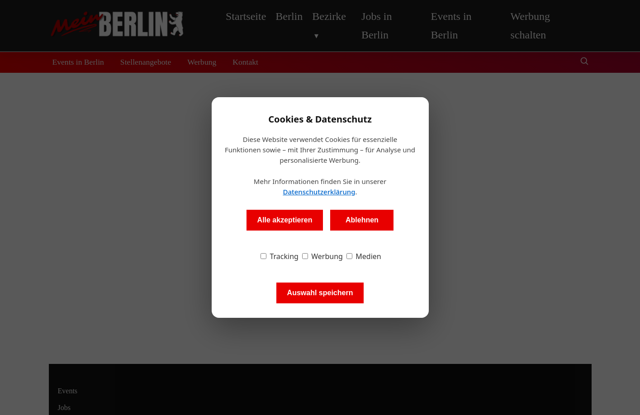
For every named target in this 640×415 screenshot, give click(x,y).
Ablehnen (362, 220)
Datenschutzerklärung (319, 191)
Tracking (280, 256)
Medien (363, 256)
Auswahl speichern (320, 293)
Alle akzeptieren (285, 220)
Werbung (322, 256)
